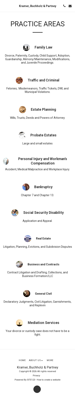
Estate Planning (43, 110)
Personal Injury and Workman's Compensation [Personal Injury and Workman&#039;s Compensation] (42, 161)
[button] (4, 6)
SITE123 (31, 380)
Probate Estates (43, 135)
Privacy (36, 375)
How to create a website (48, 380)
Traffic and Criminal (43, 80)
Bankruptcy (43, 187)
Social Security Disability (43, 213)
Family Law (43, 47)
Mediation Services (43, 323)
